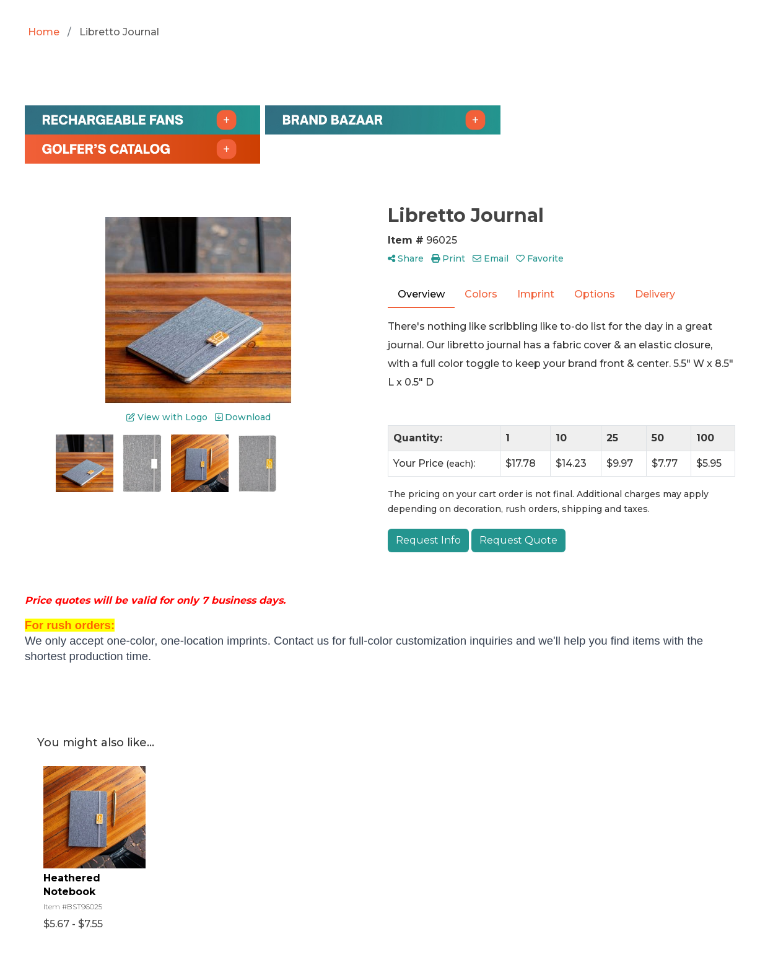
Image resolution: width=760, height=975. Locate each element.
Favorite (540, 258)
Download (243, 417)
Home (43, 32)
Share (406, 258)
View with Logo (166, 417)
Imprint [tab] (535, 294)
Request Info (428, 540)
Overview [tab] (421, 294)
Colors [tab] (481, 294)
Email (491, 258)
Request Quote (518, 540)
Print (448, 258)
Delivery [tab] (655, 294)
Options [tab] (594, 294)
